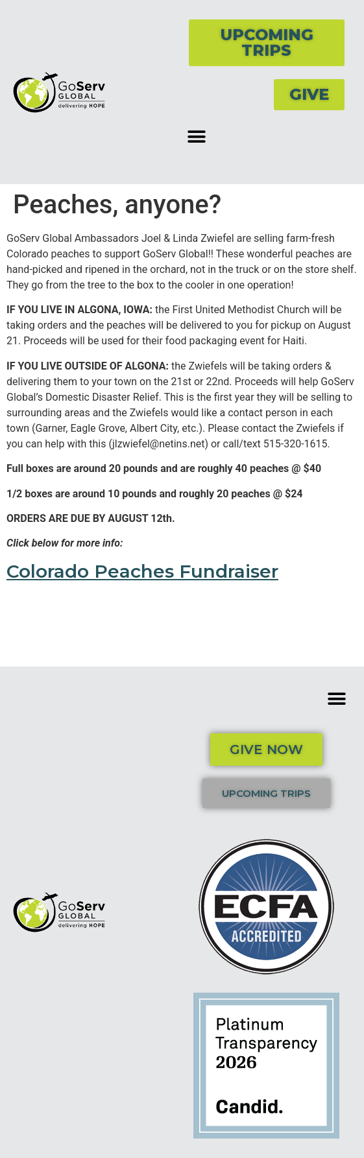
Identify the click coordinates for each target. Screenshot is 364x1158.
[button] (197, 136)
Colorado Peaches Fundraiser (142, 571)
